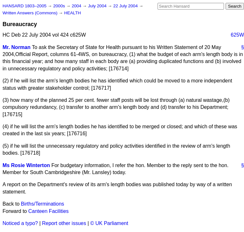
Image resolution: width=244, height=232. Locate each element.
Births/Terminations (42, 204)
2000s (59, 6)
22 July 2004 (126, 6)
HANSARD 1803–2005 (24, 6)
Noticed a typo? (20, 223)
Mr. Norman (16, 47)
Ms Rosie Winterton (26, 165)
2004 (77, 6)
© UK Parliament (109, 223)
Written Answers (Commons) (31, 13)
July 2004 (98, 6)
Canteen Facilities (48, 211)
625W (237, 35)
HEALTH (72, 13)
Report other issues (64, 223)
